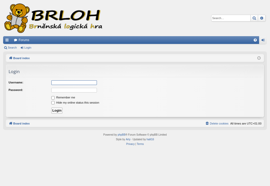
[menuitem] (255, 40)
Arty (128, 139)
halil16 (150, 139)
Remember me (63, 97)
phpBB (121, 134)
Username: (16, 82)
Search (12, 47)
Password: (16, 89)
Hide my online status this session (75, 102)
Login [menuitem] (264, 41)
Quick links (8, 41)
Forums (24, 40)
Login (27, 47)
